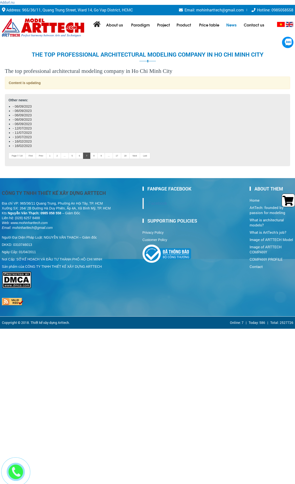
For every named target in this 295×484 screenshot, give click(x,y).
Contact (256, 263)
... (65, 156)
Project (163, 24)
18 (125, 156)
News (231, 24)
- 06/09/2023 (22, 106)
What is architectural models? (267, 219)
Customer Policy (155, 237)
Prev (41, 156)
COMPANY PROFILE (266, 256)
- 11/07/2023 (22, 133)
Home (255, 197)
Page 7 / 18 (17, 156)
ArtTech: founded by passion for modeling (267, 207)
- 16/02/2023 (22, 141)
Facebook (158, 200)
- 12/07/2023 (22, 128)
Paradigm (140, 24)
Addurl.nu (7, 2)
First (31, 156)
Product (184, 24)
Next (135, 156)
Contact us (254, 24)
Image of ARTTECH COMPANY (266, 246)
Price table (209, 24)
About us (114, 24)
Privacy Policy (153, 229)
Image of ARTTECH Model (271, 236)
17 (117, 156)
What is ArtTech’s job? (268, 229)
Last (145, 156)
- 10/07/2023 (22, 137)
